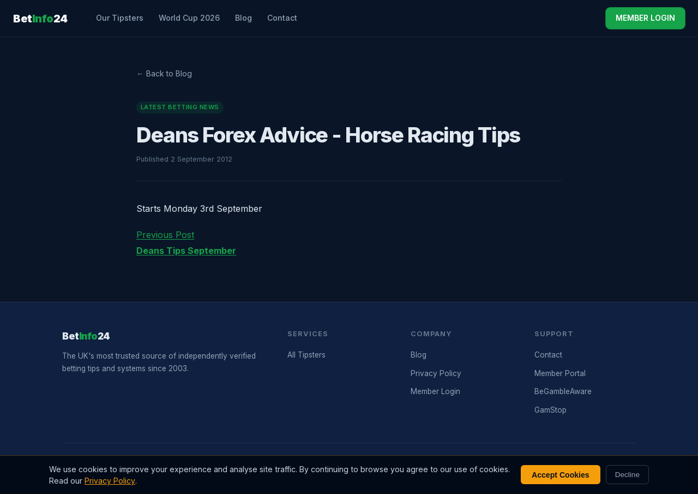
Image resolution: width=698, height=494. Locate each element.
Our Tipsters (119, 17)
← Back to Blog (164, 73)
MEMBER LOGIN (645, 17)
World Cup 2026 (189, 17)
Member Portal (560, 373)
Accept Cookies (560, 475)
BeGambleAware (563, 391)
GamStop (550, 410)
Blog (243, 17)
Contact (282, 17)
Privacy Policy (436, 373)
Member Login (435, 391)
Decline (627, 475)
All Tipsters (306, 354)
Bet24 (40, 18)
